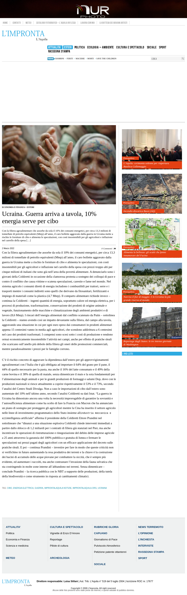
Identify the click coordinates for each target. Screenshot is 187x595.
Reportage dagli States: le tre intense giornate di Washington (148, 343)
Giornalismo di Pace (105, 539)
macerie (80, 58)
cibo (9, 488)
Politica (10, 532)
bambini (59, 58)
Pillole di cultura (59, 545)
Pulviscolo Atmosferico (107, 545)
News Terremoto (150, 526)
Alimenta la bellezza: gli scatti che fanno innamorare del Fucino (145, 254)
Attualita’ (13, 526)
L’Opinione (145, 532)
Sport (142, 557)
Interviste (145, 545)
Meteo (28, 22)
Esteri (30, 207)
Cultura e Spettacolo (66, 526)
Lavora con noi (87, 22)
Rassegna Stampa (151, 551)
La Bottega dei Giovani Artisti (113, 22)
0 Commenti (107, 248)
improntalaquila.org (85, 488)
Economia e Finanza (13, 207)
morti (90, 58)
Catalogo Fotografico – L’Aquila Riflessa (56, 22)
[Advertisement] (93, 92)
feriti (70, 58)
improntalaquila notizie (58, 488)
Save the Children (107, 58)
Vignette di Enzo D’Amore (65, 532)
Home (5, 22)
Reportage (56, 539)
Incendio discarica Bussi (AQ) (139, 211)
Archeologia (60, 557)
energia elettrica (23, 488)
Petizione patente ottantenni (110, 551)
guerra (39, 488)
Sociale (100, 563)
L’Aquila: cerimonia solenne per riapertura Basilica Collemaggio (146, 165)
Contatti (17, 22)
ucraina (102, 488)
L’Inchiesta (146, 539)
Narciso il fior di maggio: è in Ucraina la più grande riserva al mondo (147, 298)
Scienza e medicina (17, 545)
